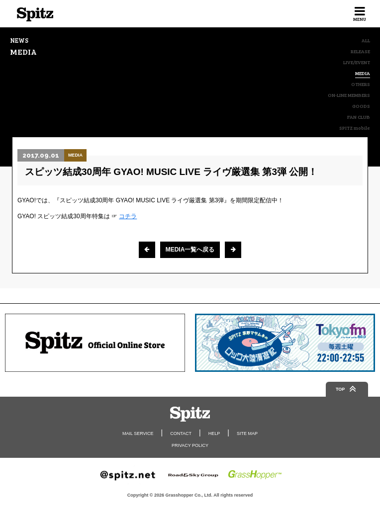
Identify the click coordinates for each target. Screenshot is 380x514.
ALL (366, 40)
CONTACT (180, 433)
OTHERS (360, 84)
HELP (214, 433)
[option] (95, 343)
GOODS (361, 105)
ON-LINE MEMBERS (349, 94)
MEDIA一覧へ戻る (190, 249)
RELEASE (360, 51)
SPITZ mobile (354, 127)
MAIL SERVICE (138, 433)
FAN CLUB (358, 116)
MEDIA (362, 73)
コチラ (128, 216)
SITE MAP (247, 433)
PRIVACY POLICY (190, 445)
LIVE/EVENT (356, 62)
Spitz (35, 14)
